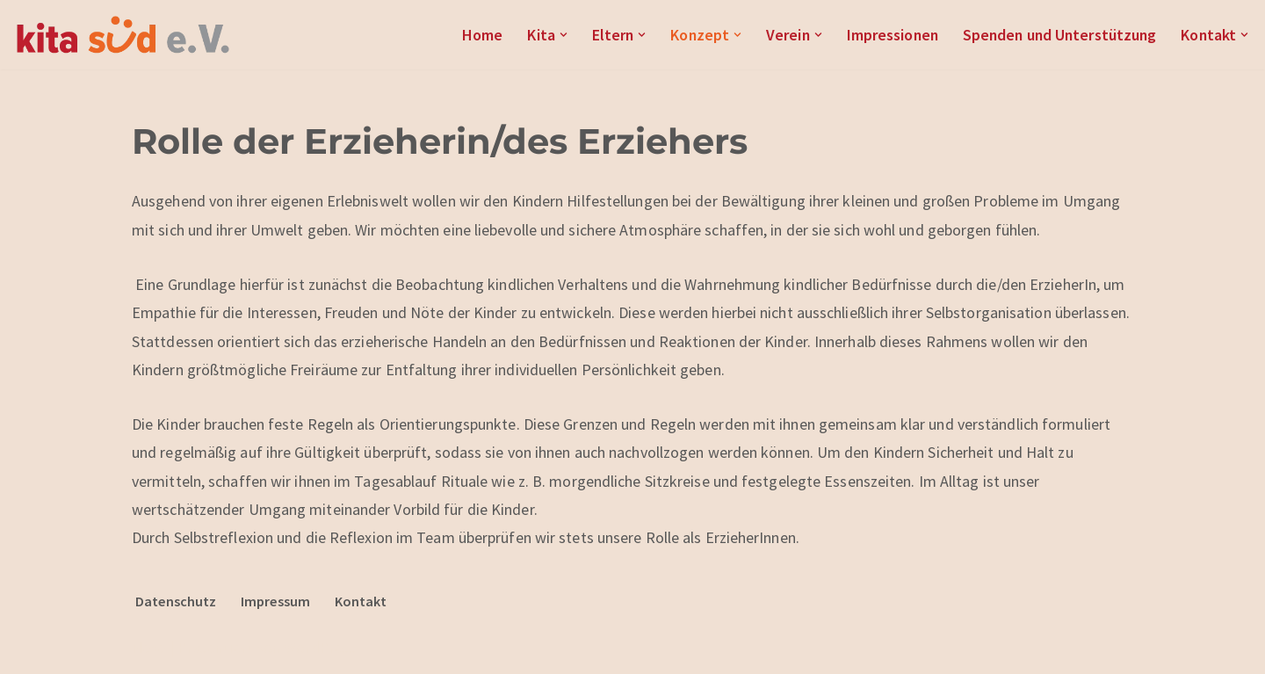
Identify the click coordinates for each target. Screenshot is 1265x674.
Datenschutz (175, 602)
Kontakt (361, 602)
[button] (554, 35)
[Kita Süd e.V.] (123, 35)
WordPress (320, 649)
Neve (148, 649)
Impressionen (886, 35)
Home (472, 35)
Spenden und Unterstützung (1057, 35)
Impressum (275, 602)
